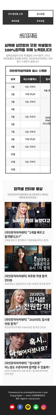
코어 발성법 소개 (15, 13)
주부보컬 (40, 20)
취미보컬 (15, 20)
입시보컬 (41, 13)
